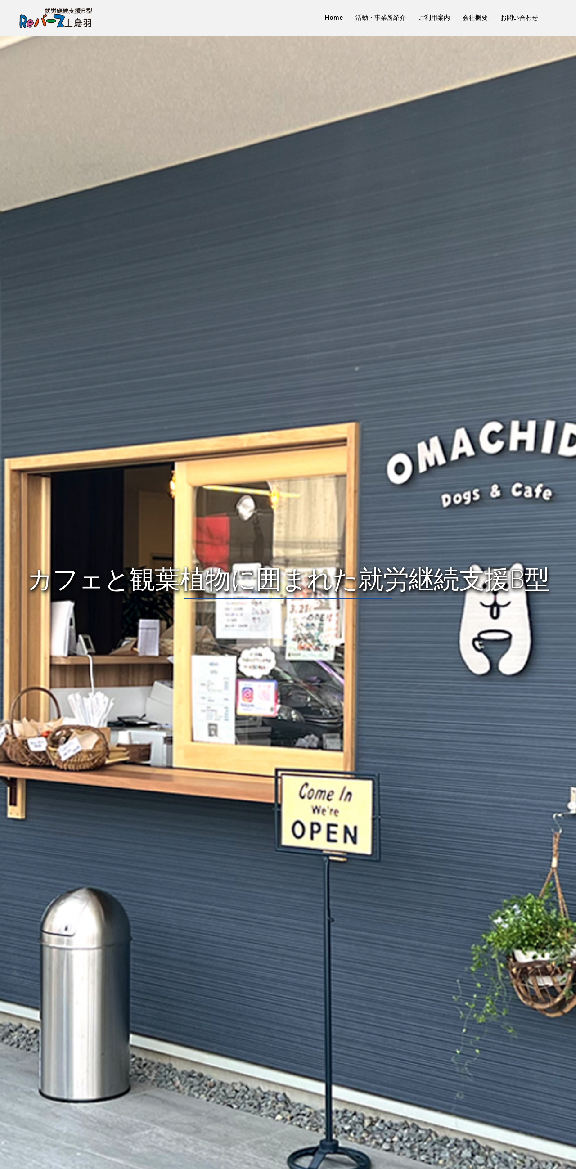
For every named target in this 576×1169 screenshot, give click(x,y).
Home (334, 17)
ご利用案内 (434, 17)
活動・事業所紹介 (381, 17)
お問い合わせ (519, 17)
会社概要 (475, 17)
